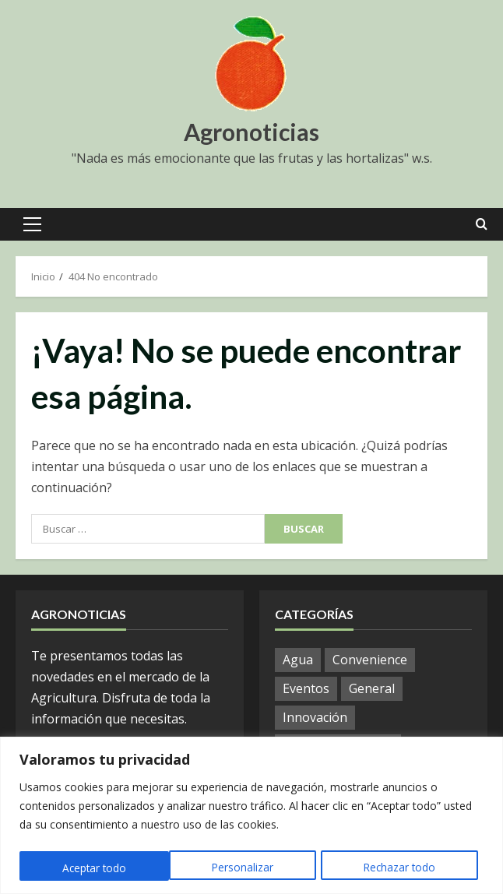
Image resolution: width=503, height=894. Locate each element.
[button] (32, 224)
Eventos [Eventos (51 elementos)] (306, 688)
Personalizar (92, 868)
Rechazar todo (250, 868)
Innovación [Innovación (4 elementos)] (315, 717)
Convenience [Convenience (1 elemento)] (369, 659)
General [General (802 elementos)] (372, 688)
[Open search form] (481, 224)
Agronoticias (251, 132)
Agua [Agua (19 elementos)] (298, 659)
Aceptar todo (409, 868)
